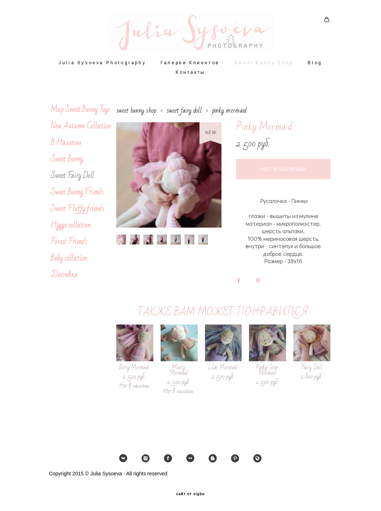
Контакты (190, 76)
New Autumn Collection (81, 130)
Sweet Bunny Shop (263, 67)
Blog (315, 67)
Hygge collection (71, 229)
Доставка (64, 279)
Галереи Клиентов (190, 67)
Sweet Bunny (67, 163)
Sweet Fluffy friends (77, 213)
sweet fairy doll (184, 115)
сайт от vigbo (190, 494)
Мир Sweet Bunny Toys (80, 114)
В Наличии (66, 147)
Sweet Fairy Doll (72, 180)
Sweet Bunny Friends (77, 196)
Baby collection (69, 262)
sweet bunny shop (136, 115)
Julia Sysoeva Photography (102, 67)
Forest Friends (69, 246)
